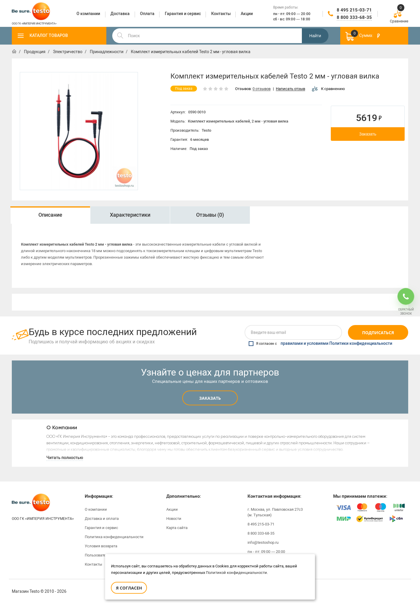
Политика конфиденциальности (114, 537)
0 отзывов (262, 89)
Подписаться (378, 332)
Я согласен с (320, 343)
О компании (96, 509)
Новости (173, 518)
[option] (79, 131)
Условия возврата (101, 546)
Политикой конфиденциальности (236, 572)
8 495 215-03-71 (354, 10)
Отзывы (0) (210, 215)
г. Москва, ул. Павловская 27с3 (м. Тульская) (275, 512)
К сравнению (328, 89)
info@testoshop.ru (263, 542)
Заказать (367, 134)
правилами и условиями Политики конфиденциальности (336, 343)
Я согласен (129, 588)
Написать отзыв (290, 89)
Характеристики (130, 215)
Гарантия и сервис (101, 527)
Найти (315, 35)
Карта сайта (177, 527)
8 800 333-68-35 (354, 17)
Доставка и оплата (102, 518)
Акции (172, 509)
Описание (50, 215)
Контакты (93, 564)
